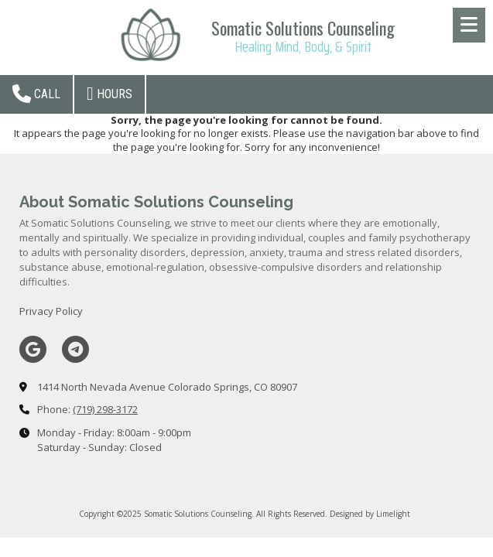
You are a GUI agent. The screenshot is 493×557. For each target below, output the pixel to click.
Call (36, 93)
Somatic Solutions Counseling (303, 27)
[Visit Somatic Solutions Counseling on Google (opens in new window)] (32, 349)
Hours (109, 93)
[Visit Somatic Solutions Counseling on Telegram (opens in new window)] (75, 349)
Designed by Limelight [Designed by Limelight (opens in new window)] (370, 513)
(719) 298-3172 (105, 409)
